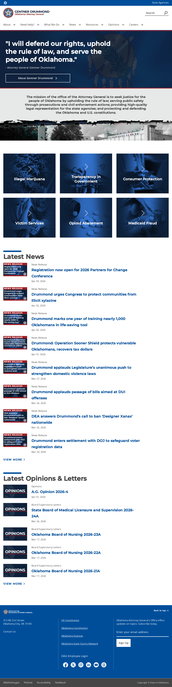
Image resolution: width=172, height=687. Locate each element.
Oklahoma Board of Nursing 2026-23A (66, 534)
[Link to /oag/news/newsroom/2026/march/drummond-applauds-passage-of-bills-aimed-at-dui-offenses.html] (17, 395)
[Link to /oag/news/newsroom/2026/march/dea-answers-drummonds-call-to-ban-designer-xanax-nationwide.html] (17, 419)
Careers (136, 24)
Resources (94, 24)
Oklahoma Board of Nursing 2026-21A (65, 571)
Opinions (116, 24)
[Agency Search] (166, 13)
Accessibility (44, 682)
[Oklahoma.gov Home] (5, 2)
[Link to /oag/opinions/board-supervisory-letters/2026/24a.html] (17, 513)
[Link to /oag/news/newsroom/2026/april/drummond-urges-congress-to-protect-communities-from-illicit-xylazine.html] (17, 297)
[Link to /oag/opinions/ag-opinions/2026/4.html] (17, 492)
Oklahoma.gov (11, 682)
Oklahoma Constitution (74, 628)
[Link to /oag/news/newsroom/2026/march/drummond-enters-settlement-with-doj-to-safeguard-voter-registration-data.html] (17, 444)
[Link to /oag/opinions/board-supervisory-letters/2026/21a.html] (17, 571)
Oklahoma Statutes (72, 635)
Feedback (60, 682)
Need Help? (29, 24)
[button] (37, 78)
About (9, 24)
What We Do (54, 24)
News (75, 24)
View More (12, 459)
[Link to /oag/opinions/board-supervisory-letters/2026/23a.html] (17, 534)
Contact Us (9, 631)
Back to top (161, 610)
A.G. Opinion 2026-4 (49, 492)
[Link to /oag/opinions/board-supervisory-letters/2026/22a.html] (17, 553)
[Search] (157, 13)
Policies (28, 682)
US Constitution (70, 620)
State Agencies (160, 2)
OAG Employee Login (74, 656)
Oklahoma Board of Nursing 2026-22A (66, 553)
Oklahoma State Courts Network (79, 643)
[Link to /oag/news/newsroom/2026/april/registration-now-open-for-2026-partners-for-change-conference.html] (17, 273)
